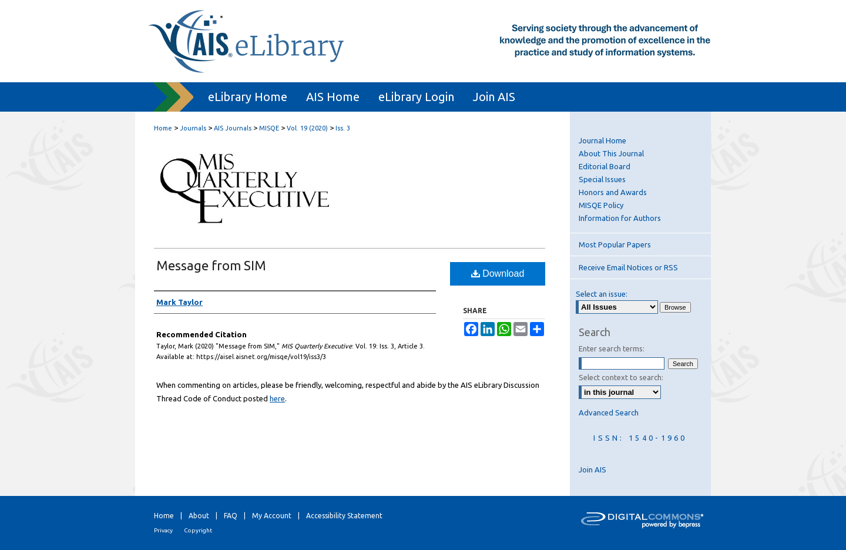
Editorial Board (604, 166)
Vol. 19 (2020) (307, 128)
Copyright (198, 530)
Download (498, 274)
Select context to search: (621, 377)
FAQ (230, 515)
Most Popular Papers (615, 244)
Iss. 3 (342, 128)
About (199, 515)
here (277, 398)
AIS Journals (232, 128)
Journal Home (602, 140)
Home (163, 128)
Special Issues (602, 179)
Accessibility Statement (344, 515)
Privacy (163, 530)
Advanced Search (609, 412)
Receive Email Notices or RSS (628, 267)
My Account (271, 515)
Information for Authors (620, 218)
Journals (193, 128)
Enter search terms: (611, 348)
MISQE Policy (601, 205)
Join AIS (592, 469)
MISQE (269, 128)
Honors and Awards (613, 192)
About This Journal (611, 153)
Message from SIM (211, 265)
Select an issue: (601, 294)
